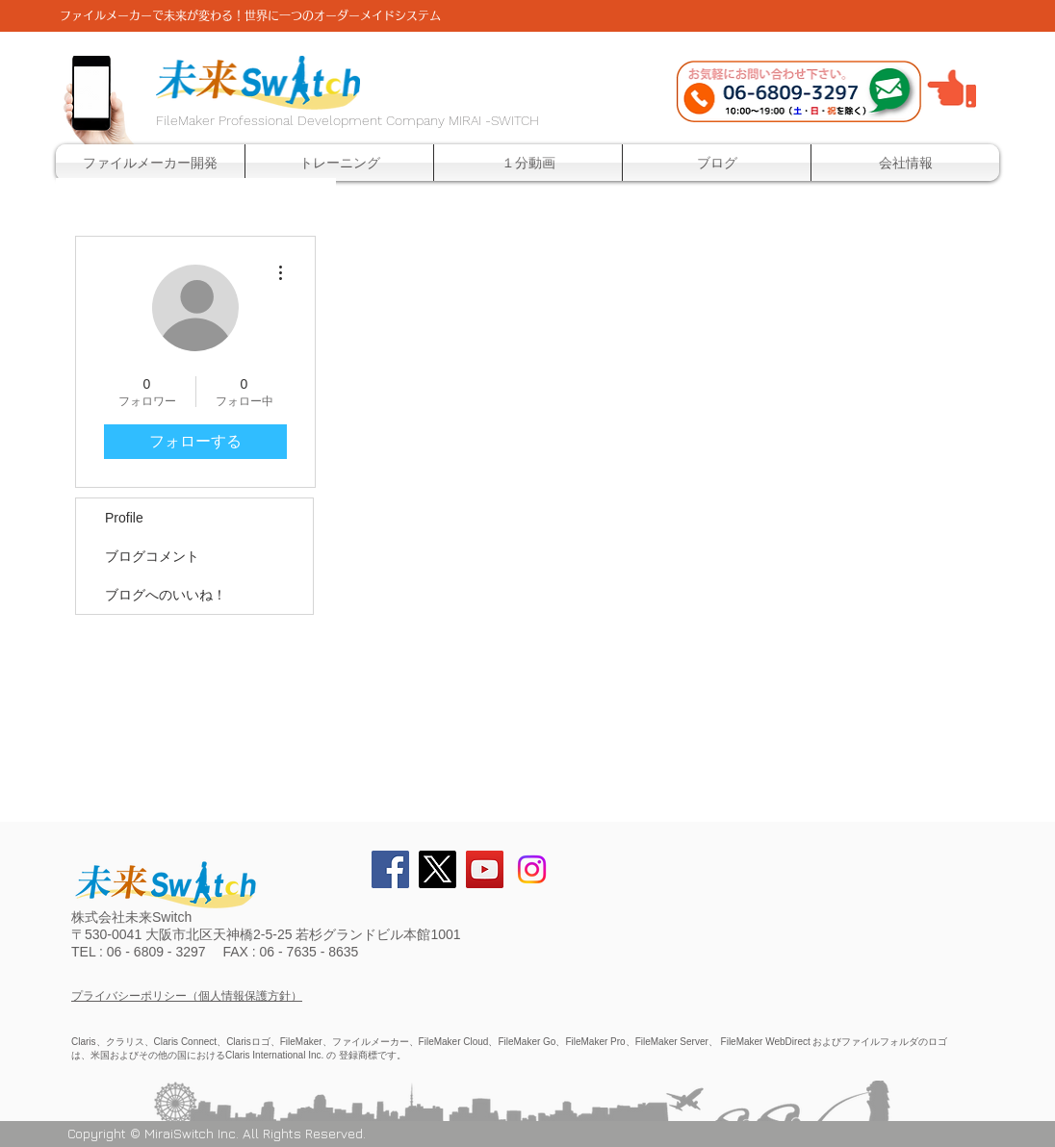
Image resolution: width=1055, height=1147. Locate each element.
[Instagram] (532, 869)
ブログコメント (152, 556)
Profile (124, 517)
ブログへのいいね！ (165, 594)
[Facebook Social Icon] (390, 869)
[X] (437, 869)
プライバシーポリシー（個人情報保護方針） (186, 996)
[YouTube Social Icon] (484, 869)
